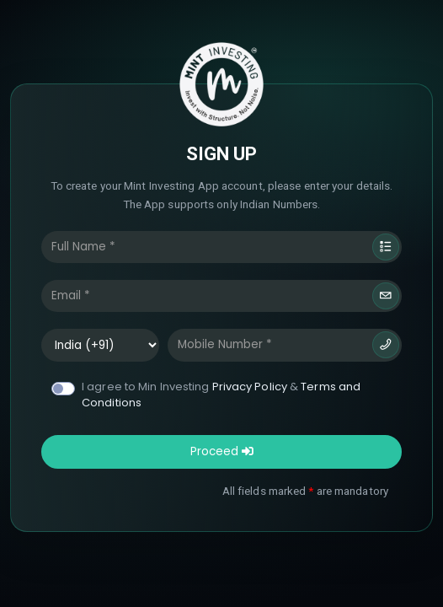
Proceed (222, 451)
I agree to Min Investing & (221, 395)
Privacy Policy (249, 387)
